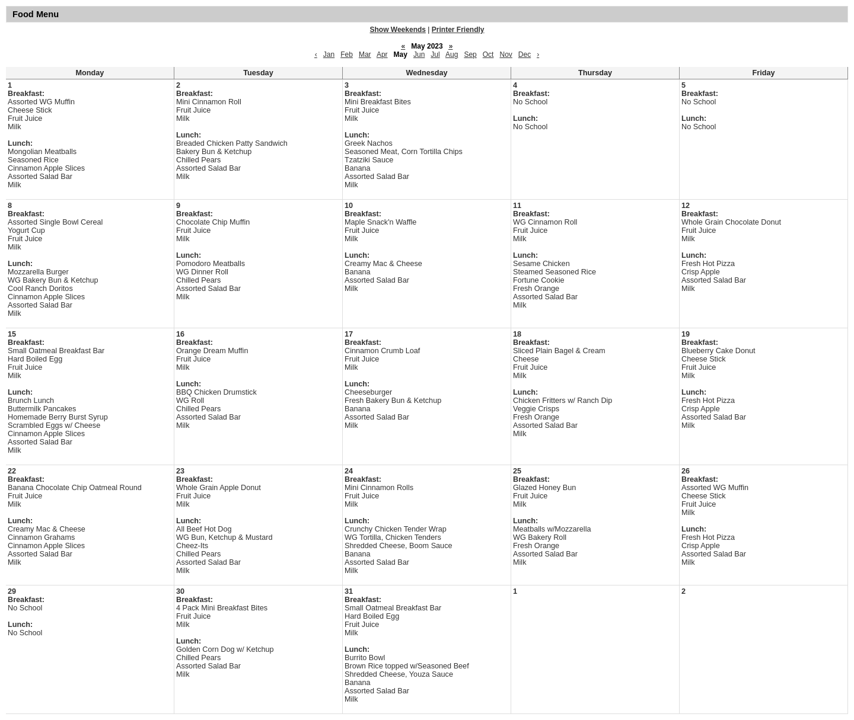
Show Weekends (398, 29)
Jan (328, 54)
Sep (470, 54)
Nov (505, 54)
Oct (488, 54)
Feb (346, 54)
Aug (451, 54)
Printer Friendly (458, 29)
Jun (419, 54)
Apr (382, 54)
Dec (524, 54)
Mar (365, 54)
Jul (435, 54)
